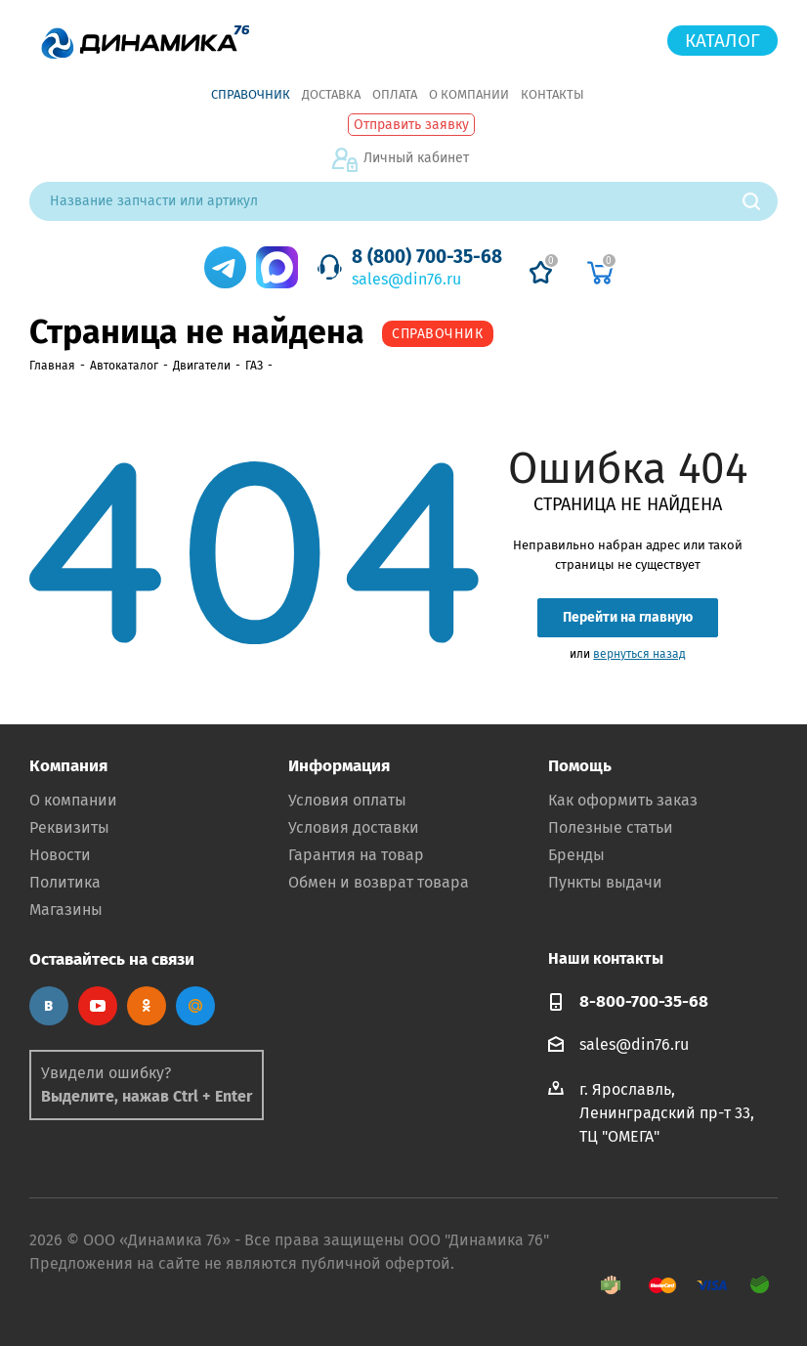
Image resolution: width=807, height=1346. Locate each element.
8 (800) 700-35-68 (427, 256)
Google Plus (195, 1005)
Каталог (722, 40)
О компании (469, 94)
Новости (60, 855)
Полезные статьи (610, 827)
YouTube (97, 1005)
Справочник (250, 94)
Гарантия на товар (356, 855)
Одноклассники (146, 1005)
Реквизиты (69, 827)
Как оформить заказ (623, 800)
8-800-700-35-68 (643, 1001)
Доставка (331, 94)
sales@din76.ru (406, 279)
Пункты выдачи (605, 882)
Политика (65, 882)
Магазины (66, 909)
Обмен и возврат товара (378, 882)
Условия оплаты (347, 800)
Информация (339, 766)
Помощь (580, 766)
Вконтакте (48, 1005)
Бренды (576, 855)
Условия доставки (353, 827)
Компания (68, 766)
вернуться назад (639, 654)
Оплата (394, 94)
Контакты (552, 94)
